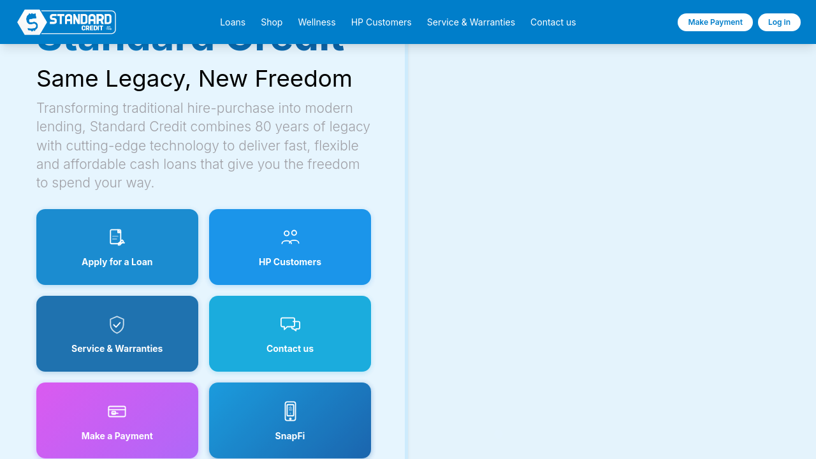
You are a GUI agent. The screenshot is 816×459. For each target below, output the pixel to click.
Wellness (316, 22)
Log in (779, 22)
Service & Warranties (471, 22)
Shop (271, 22)
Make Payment (715, 22)
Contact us (553, 22)
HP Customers (381, 22)
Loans (232, 22)
